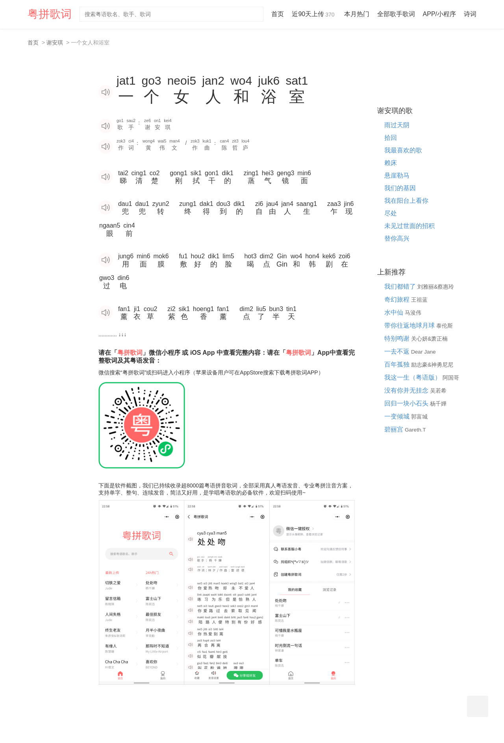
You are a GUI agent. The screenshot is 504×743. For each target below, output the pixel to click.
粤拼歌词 (50, 14)
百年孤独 (397, 364)
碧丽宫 (394, 429)
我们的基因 (400, 188)
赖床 (390, 162)
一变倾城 (397, 416)
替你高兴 (397, 238)
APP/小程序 (439, 14)
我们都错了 (400, 286)
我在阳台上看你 (406, 200)
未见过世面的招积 (409, 225)
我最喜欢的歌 (403, 150)
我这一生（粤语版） (413, 377)
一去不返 (397, 351)
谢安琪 (54, 42)
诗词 (470, 14)
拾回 (390, 137)
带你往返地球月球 (410, 325)
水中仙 (394, 312)
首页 (277, 14)
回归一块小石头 (407, 403)
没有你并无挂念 (407, 390)
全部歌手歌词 (396, 14)
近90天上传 (314, 14)
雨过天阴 (397, 125)
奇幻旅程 (397, 299)
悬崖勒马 (397, 175)
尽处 (390, 213)
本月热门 (356, 14)
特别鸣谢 (397, 338)
